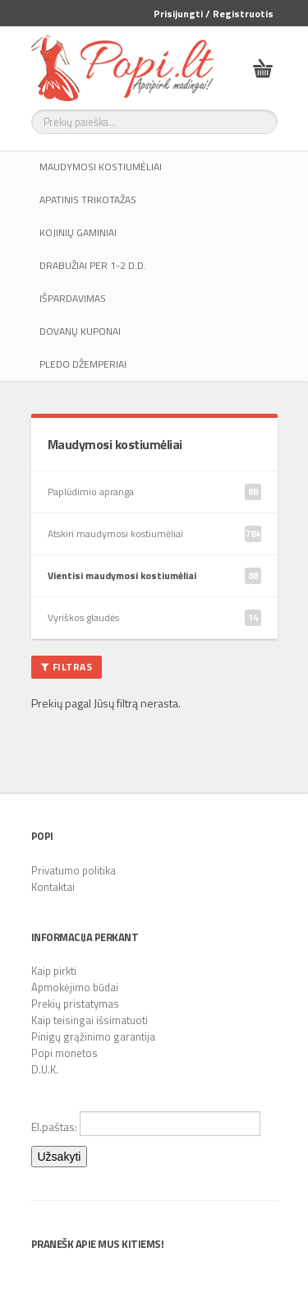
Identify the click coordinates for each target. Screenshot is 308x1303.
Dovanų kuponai (80, 331)
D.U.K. (44, 1069)
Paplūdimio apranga (154, 492)
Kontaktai (53, 887)
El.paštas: (145, 1123)
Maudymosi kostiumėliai (100, 166)
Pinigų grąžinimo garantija (93, 1036)
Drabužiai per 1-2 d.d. (92, 265)
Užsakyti (59, 1156)
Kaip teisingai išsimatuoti (89, 1020)
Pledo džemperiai (82, 364)
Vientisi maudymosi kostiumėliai (154, 576)
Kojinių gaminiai (78, 232)
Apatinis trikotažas (87, 199)
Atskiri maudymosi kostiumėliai (154, 534)
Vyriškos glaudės (154, 618)
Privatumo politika (73, 870)
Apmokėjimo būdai (74, 987)
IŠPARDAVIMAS (72, 298)
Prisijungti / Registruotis (214, 13)
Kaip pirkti (53, 970)
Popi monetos (64, 1053)
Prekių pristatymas (75, 1003)
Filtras (67, 667)
